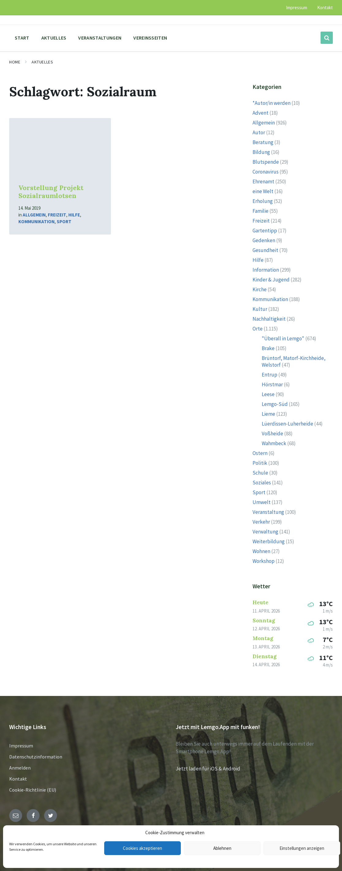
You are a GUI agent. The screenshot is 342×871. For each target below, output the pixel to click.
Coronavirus (266, 171)
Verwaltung (265, 531)
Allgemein (34, 215)
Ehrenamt (263, 181)
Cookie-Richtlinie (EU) (32, 790)
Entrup (269, 374)
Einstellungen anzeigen (301, 848)
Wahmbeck (274, 443)
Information (266, 269)
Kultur (260, 309)
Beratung (263, 142)
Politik (260, 463)
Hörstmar (272, 384)
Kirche (260, 289)
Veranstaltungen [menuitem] (99, 38)
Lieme (268, 414)
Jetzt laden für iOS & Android (208, 768)
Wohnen (261, 551)
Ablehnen (222, 848)
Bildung (261, 152)
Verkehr (261, 521)
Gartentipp (265, 230)
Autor (259, 132)
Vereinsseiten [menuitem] (150, 38)
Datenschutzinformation (35, 757)
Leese (268, 394)
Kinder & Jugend (271, 279)
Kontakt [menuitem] (325, 7)
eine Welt (263, 191)
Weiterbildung (269, 541)
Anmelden (20, 768)
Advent (260, 112)
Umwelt (262, 502)
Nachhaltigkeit (269, 318)
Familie (260, 211)
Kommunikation (36, 221)
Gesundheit (265, 250)
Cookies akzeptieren (142, 848)
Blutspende (266, 162)
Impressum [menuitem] (296, 7)
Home (14, 62)
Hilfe (74, 215)
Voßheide (272, 433)
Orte (258, 328)
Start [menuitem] (22, 38)
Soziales (262, 482)
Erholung (263, 201)
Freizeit (57, 215)
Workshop (264, 561)
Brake (268, 348)
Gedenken (264, 240)
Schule (260, 472)
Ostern (260, 453)
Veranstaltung (268, 512)
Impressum (21, 746)
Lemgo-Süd (275, 404)
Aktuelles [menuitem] (53, 38)
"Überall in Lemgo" (283, 338)
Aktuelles (42, 62)
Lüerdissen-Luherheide (287, 423)
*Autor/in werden (272, 103)
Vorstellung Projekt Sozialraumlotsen (50, 192)
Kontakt (18, 779)
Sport (64, 221)
